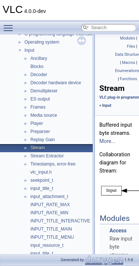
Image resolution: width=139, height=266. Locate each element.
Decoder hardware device (55, 82)
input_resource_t (46, 245)
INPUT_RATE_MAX (50, 204)
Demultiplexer (43, 90)
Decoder (38, 74)
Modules (127, 38)
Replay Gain (42, 139)
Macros (128, 62)
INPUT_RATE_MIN (49, 212)
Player (36, 123)
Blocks (36, 66)
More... (107, 141)
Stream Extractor (47, 155)
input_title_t (41, 188)
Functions (128, 78)
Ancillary (38, 58)
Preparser (40, 131)
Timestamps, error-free (53, 164)
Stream (37, 147)
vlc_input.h (41, 172)
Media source (43, 115)
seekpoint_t (41, 180)
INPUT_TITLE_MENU (52, 237)
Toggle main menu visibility (10, 24)
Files (131, 46)
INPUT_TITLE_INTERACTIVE (60, 221)
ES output (40, 99)
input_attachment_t (49, 196)
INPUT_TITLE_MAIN (51, 229)
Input (29, 50)
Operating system (41, 42)
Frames (38, 107)
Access (117, 230)
